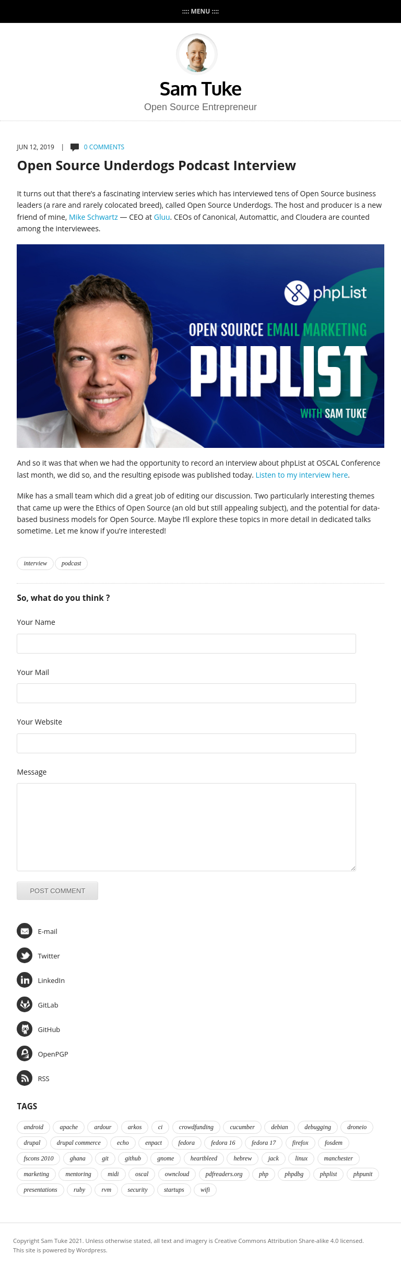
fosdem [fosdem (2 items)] (334, 1142)
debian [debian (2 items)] (279, 1127)
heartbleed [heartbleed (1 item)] (204, 1158)
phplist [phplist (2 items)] (328, 1174)
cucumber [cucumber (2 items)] (242, 1127)
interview (35, 563)
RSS (33, 1078)
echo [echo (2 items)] (123, 1142)
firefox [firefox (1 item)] (300, 1142)
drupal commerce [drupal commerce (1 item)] (79, 1142)
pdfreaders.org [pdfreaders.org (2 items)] (224, 1174)
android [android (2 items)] (33, 1127)
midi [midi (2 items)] (113, 1174)
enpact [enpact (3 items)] (153, 1142)
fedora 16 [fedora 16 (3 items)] (223, 1142)
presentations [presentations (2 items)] (40, 1189)
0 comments (104, 147)
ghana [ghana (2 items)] (78, 1158)
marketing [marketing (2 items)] (36, 1174)
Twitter (38, 955)
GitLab (37, 1004)
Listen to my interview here (301, 475)
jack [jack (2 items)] (273, 1158)
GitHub (38, 1029)
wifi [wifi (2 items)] (205, 1189)
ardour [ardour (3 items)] (102, 1127)
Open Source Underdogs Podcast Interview (156, 165)
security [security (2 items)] (138, 1189)
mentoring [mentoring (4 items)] (78, 1174)
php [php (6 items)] (263, 1174)
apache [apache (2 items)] (69, 1127)
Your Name (36, 622)
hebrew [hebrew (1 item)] (242, 1158)
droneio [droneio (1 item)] (357, 1127)
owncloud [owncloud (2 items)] (177, 1174)
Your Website (39, 722)
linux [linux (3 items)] (301, 1158)
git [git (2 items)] (105, 1158)
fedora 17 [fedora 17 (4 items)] (264, 1142)
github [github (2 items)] (133, 1158)
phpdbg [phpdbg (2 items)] (294, 1174)
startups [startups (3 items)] (174, 1189)
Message (31, 772)
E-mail (37, 931)
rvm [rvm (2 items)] (106, 1189)
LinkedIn (41, 980)
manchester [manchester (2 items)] (338, 1158)
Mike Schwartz (93, 217)
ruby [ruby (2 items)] (79, 1189)
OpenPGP (42, 1053)
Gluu (162, 217)
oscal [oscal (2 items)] (141, 1174)
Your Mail (33, 672)
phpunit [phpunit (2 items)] (363, 1174)
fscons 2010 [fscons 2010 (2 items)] (38, 1158)
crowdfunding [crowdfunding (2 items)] (196, 1127)
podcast (71, 563)
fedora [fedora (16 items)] (187, 1142)
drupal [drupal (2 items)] (31, 1142)
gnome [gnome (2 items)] (165, 1158)
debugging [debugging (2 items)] (317, 1127)
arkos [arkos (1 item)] (135, 1127)
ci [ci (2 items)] (160, 1127)
